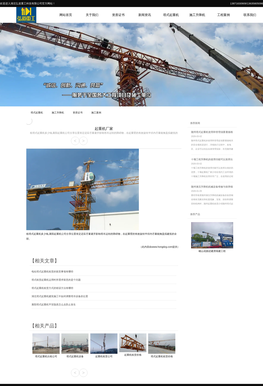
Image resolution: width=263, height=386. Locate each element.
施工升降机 (197, 15)
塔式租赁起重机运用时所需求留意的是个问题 (56, 279)
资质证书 (118, 15)
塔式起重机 (171, 15)
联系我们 (250, 15)
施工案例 (96, 112)
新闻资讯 (144, 15)
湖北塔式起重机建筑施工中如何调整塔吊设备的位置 (60, 296)
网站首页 (65, 15)
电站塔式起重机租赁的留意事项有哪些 (52, 271)
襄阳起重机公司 (57, 233)
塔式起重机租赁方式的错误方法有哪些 (52, 288)
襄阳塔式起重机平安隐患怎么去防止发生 (54, 304)
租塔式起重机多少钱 (37, 233)
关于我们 (92, 15)
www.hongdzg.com (162, 246)
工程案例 (223, 15)
